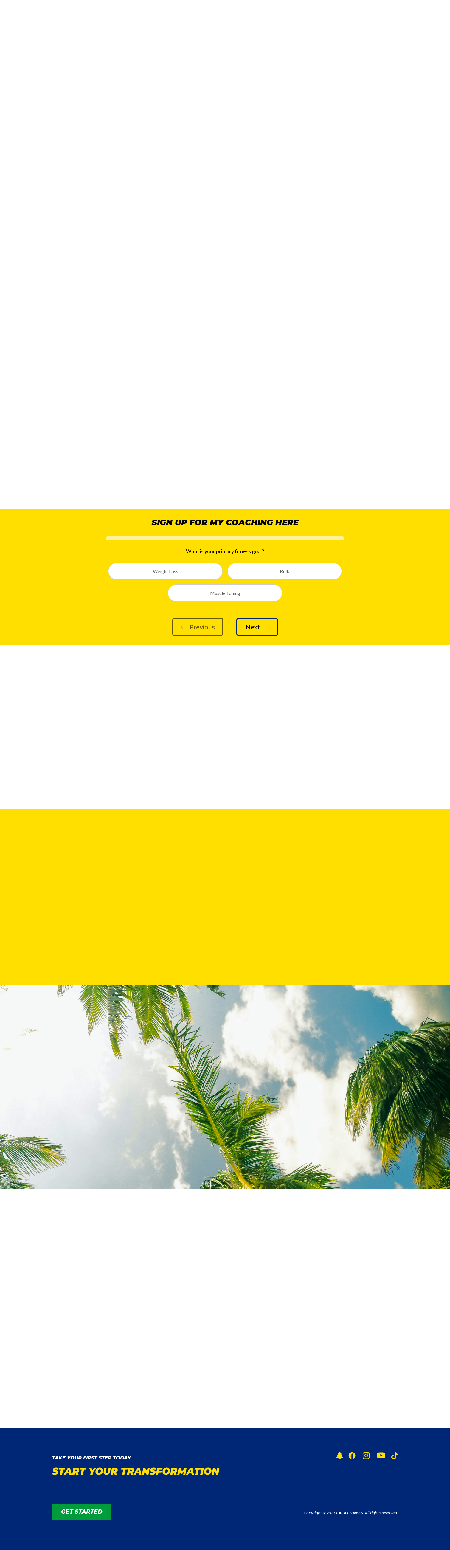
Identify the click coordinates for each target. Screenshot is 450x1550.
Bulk (284, 571)
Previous (198, 627)
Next (257, 627)
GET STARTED (368, 15)
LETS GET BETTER (225, 476)
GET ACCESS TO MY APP (91, 1126)
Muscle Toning (225, 593)
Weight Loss (165, 571)
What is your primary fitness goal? (225, 551)
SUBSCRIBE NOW (81, 759)
